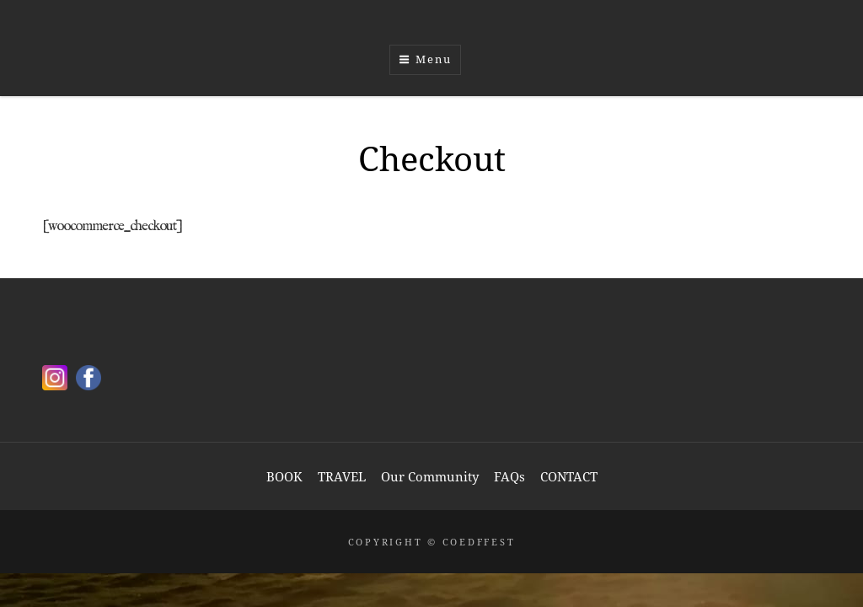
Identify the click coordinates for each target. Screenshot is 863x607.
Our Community (430, 476)
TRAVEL (342, 476)
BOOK (284, 476)
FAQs (509, 476)
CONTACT (569, 476)
